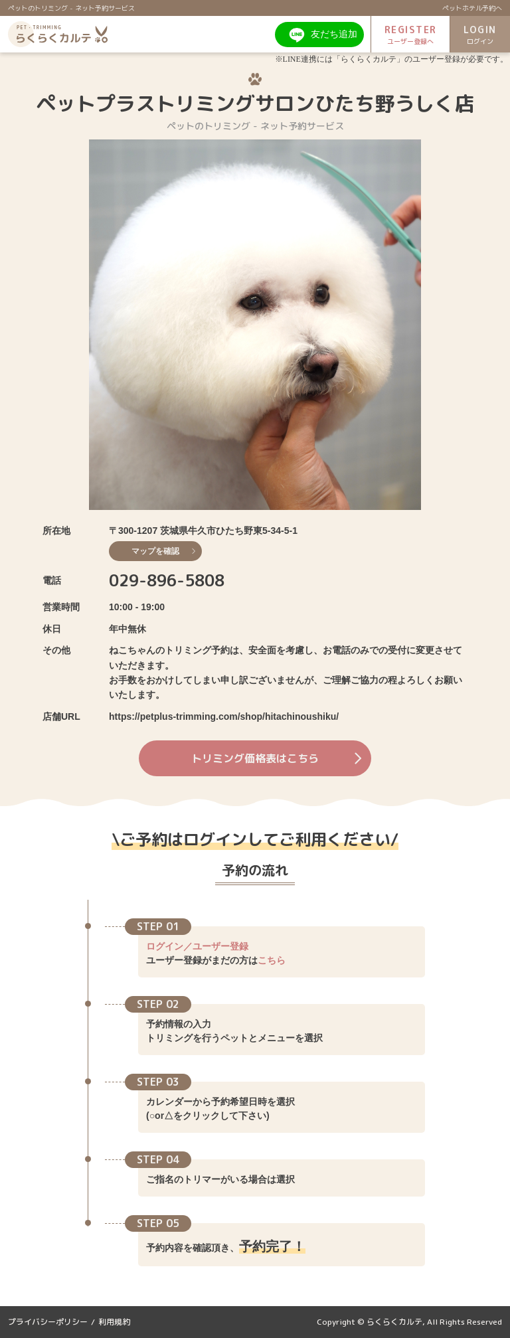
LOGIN (480, 34)
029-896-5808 (166, 580)
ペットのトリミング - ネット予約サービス (71, 8)
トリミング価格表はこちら (276, 758)
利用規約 (114, 1321)
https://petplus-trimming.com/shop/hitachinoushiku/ (224, 716)
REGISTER (410, 34)
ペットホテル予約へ (472, 8)
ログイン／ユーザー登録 (197, 946)
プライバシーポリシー (48, 1321)
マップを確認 (163, 551)
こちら (272, 960)
